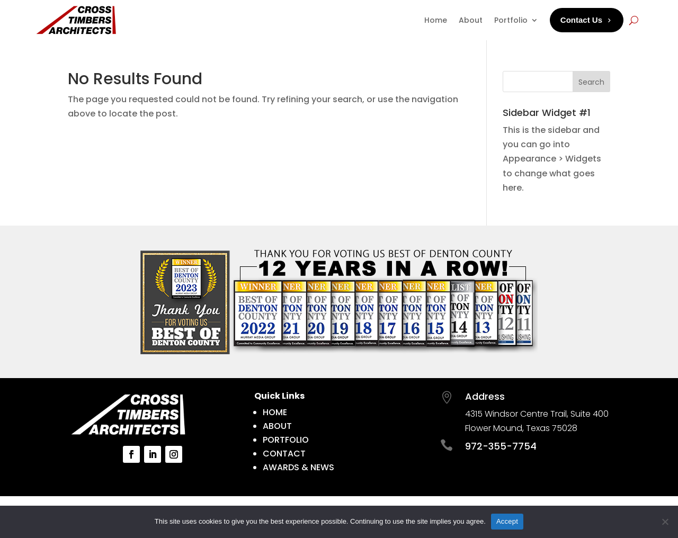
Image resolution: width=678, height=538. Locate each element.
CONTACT (284, 453)
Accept (507, 521)
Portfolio (511, 20)
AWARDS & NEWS (298, 467)
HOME (275, 412)
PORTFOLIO (286, 440)
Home (435, 20)
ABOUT (277, 426)
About (471, 20)
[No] (664, 521)
